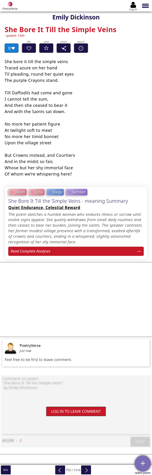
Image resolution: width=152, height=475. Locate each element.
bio (5, 470)
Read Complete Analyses (30, 251)
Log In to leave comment (76, 411)
